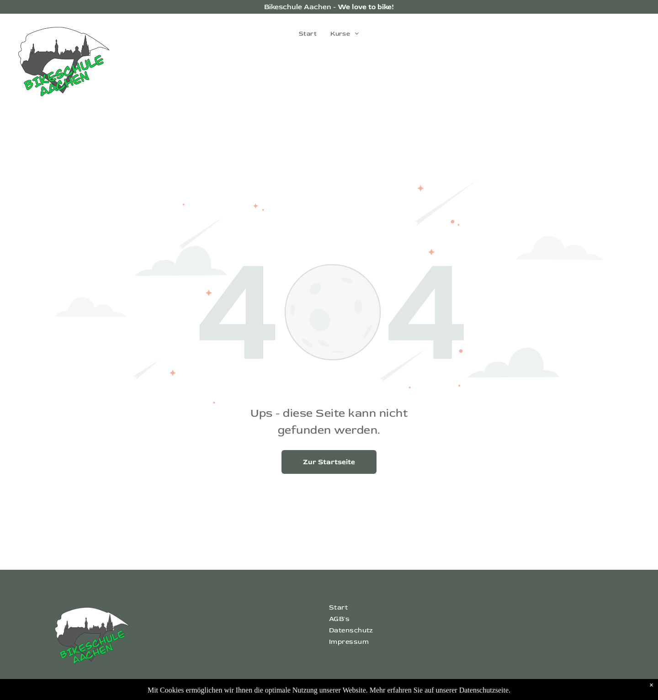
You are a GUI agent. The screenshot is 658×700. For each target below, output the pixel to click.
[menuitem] (308, 33)
